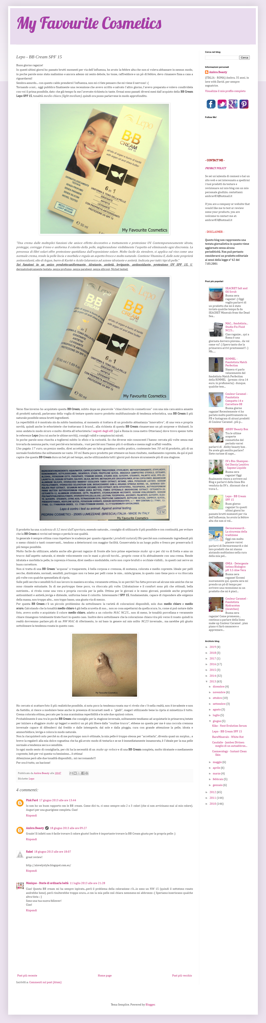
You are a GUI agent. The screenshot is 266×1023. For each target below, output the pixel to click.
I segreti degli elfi (102, 431)
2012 (213, 792)
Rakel (29, 851)
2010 (213, 803)
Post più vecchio (182, 975)
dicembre (219, 686)
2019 (213, 647)
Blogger (150, 1004)
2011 (213, 798)
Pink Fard (32, 800)
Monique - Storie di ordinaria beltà (47, 883)
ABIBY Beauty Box (236, 429)
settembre (219, 704)
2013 (213, 681)
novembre (219, 692)
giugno (217, 721)
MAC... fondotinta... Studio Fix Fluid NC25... (236, 327)
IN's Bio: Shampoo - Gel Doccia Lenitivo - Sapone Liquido (237, 465)
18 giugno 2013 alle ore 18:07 (52, 851)
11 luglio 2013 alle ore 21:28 (87, 883)
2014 (213, 675)
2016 (213, 664)
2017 (213, 658)
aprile (217, 767)
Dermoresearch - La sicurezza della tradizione (236, 532)
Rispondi (31, 815)
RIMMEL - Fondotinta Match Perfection (236, 362)
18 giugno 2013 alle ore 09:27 (68, 828)
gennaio (218, 785)
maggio (217, 762)
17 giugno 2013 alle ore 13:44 (57, 800)
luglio (216, 715)
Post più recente (27, 975)
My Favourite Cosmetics (88, 23)
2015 (213, 670)
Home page (105, 975)
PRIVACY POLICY (215, 168)
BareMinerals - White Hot (228, 737)
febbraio (218, 779)
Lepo (31, 778)
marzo (217, 773)
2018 (213, 653)
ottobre (218, 698)
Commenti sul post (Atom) (45, 982)
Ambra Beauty (35, 828)
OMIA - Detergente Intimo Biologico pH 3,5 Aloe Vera (236, 567)
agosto (217, 709)
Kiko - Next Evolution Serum (229, 725)
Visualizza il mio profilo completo (225, 91)
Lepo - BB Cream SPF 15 (227, 731)
